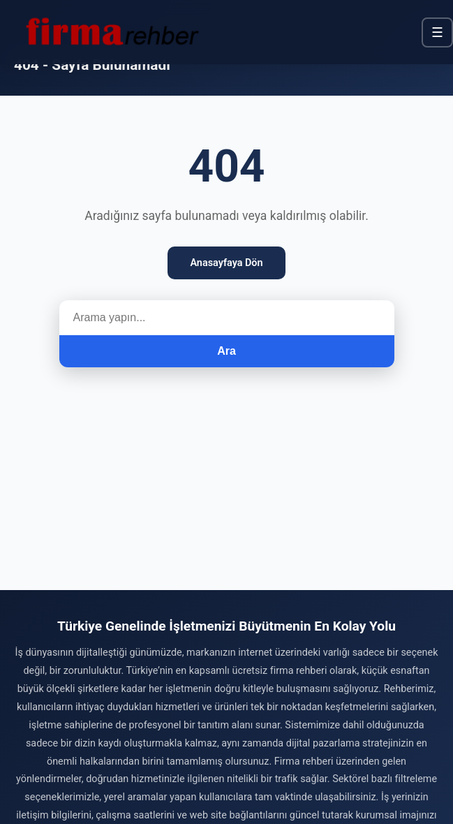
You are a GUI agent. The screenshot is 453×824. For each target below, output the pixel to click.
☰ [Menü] (437, 32)
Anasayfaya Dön (226, 263)
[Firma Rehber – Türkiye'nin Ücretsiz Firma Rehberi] (111, 32)
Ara (226, 351)
